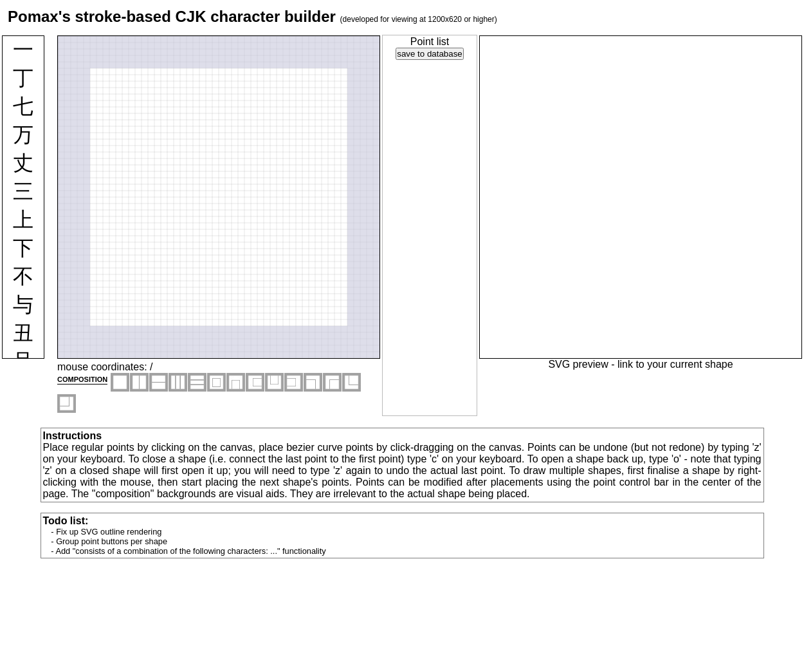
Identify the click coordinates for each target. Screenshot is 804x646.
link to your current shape (675, 364)
